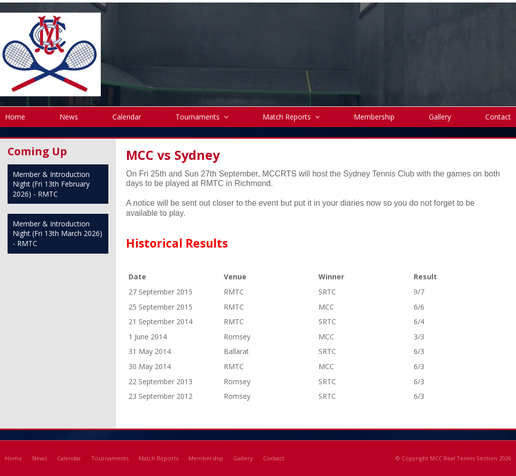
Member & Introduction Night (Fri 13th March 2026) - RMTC (57, 233)
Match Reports (158, 458)
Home (13, 458)
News (39, 458)
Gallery (243, 458)
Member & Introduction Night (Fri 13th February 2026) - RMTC (51, 184)
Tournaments (109, 458)
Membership (205, 458)
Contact (273, 458)
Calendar (69, 458)
